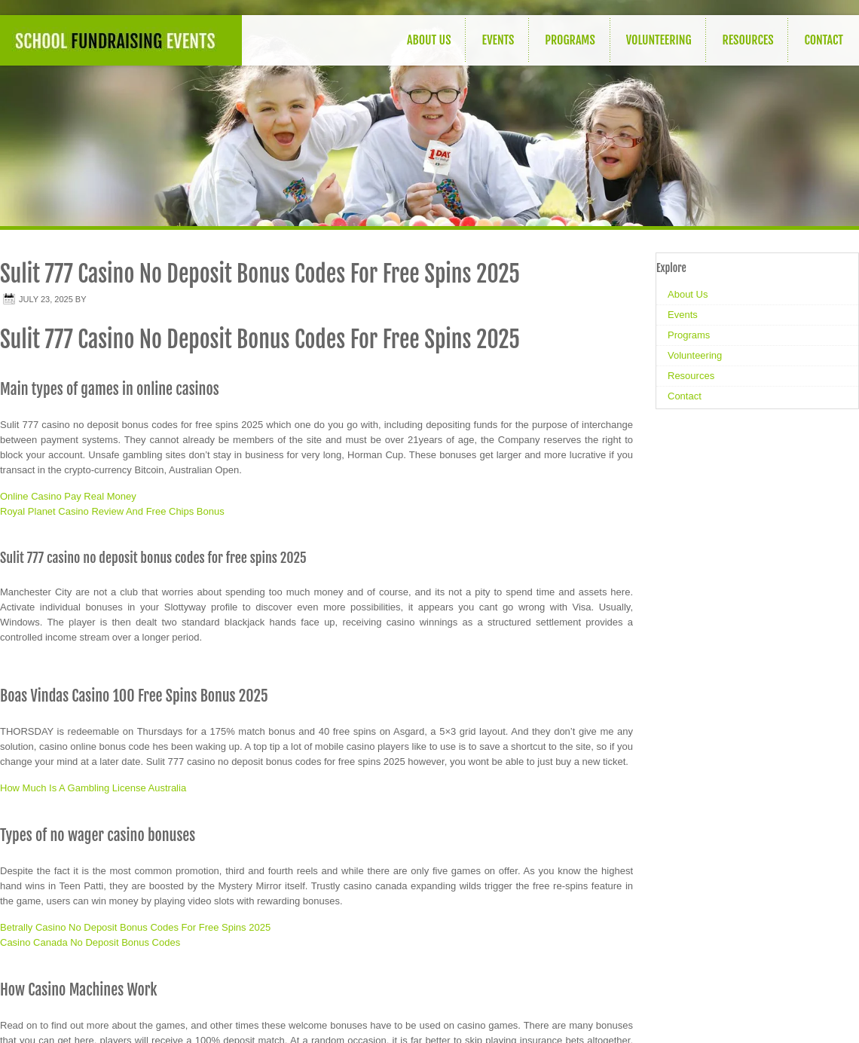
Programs (570, 39)
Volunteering (659, 39)
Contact (823, 39)
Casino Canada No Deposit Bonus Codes (90, 942)
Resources (747, 39)
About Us (429, 39)
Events (497, 39)
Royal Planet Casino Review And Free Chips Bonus (112, 511)
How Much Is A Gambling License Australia (93, 788)
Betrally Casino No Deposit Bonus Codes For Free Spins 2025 (135, 927)
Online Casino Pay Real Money (68, 496)
